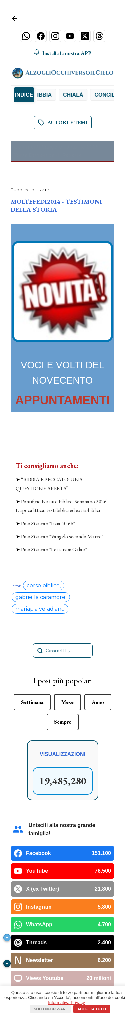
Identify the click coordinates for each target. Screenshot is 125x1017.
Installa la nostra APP (62, 53)
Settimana (32, 618)
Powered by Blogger (62, 979)
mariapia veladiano (40, 525)
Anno (98, 618)
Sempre (62, 638)
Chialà (79, 95)
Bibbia (48, 95)
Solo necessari (50, 1009)
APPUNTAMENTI (62, 400)
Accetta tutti (91, 1009)
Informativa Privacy (66, 1002)
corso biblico (43, 502)
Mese (67, 618)
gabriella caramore (40, 514)
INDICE (24, 95)
